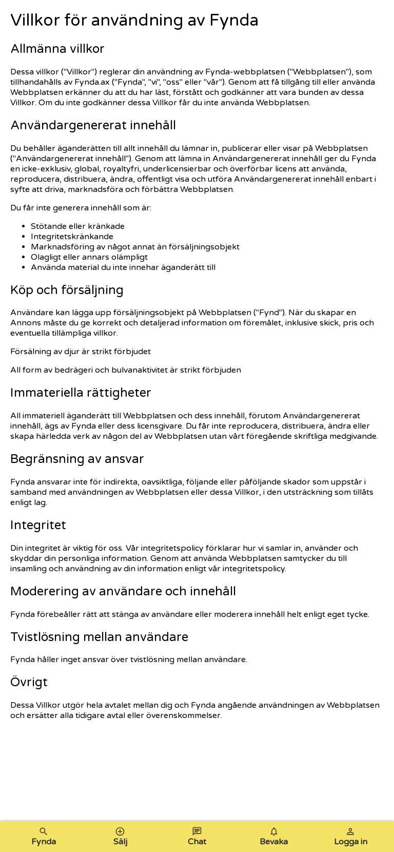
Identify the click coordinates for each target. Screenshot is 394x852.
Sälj (120, 836)
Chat (197, 836)
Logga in (350, 836)
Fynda (43, 836)
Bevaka (274, 836)
